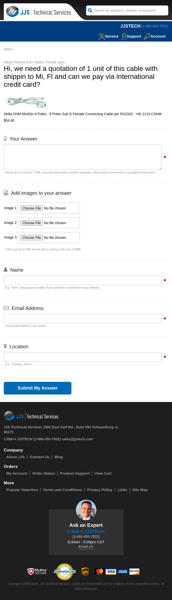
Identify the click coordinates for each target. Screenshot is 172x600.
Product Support (74, 473)
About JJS (15, 457)
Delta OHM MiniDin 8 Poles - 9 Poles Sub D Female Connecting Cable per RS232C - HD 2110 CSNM (83, 114)
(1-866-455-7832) (154, 26)
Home (8, 49)
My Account (16, 473)
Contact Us (39, 457)
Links (122, 490)
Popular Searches (22, 490)
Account (155, 36)
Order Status (43, 473)
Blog (58, 457)
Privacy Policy (100, 490)
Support (131, 36)
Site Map (140, 490)
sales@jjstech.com (77, 439)
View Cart (103, 473)
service (108, 36)
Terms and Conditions (62, 490)
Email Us (86, 547)
